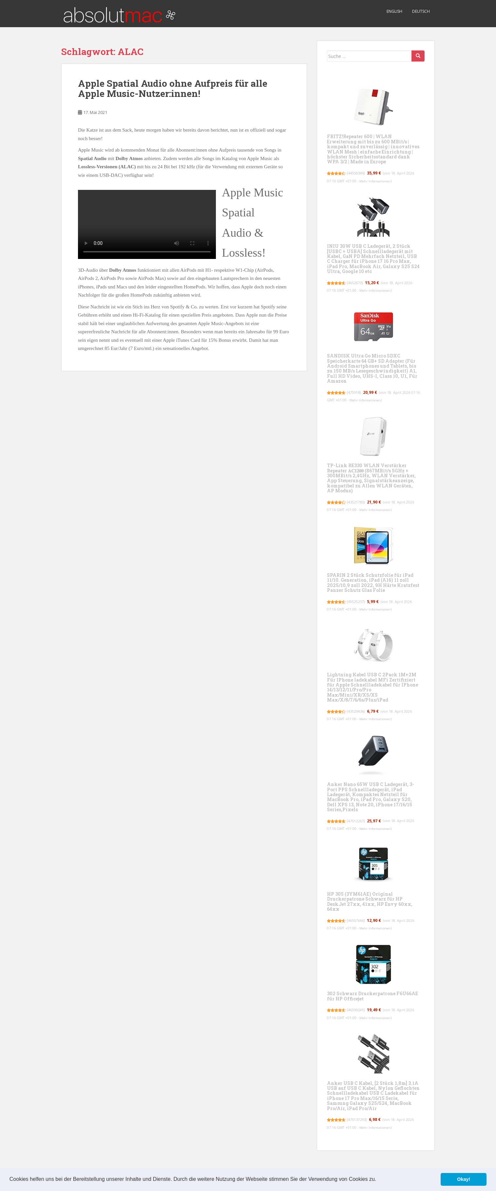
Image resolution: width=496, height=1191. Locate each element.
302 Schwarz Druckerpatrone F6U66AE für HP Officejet (372, 995)
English (394, 11)
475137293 (360, 1119)
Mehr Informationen (377, 181)
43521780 (359, 502)
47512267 (359, 821)
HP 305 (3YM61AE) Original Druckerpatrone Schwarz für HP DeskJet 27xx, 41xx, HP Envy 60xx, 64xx (369, 901)
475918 (356, 392)
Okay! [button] (463, 1179)
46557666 (359, 920)
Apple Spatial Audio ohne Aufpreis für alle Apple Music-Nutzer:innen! (172, 88)
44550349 (359, 173)
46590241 (359, 1010)
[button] (379, 1180)
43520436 (359, 711)
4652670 (358, 282)
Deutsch (421, 11)
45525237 (359, 601)
